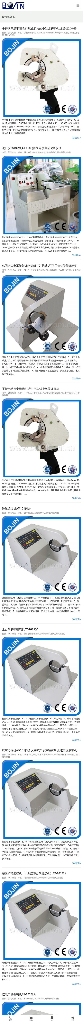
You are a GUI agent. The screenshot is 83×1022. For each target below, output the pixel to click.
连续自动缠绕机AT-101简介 (19, 994)
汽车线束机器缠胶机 (51, 393)
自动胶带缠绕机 (58, 634)
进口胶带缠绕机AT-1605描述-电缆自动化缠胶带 (31, 148)
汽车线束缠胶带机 (45, 754)
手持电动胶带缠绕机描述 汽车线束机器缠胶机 (30, 388)
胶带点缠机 (59, 754)
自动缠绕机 (39, 998)
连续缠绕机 (39, 513)
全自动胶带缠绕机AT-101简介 (20, 629)
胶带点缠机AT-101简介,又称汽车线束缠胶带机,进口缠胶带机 (39, 750)
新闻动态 (12, 32)
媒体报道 (12, 393)
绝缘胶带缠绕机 (39, 152)
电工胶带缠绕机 (65, 270)
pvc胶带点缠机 (30, 754)
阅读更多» (76, 138)
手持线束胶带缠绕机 (45, 32)
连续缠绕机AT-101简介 (16, 508)
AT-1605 (27, 152)
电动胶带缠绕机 (68, 393)
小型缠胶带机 (30, 32)
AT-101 (27, 270)
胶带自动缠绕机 (56, 878)
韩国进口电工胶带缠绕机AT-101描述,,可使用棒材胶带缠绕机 (39, 265)
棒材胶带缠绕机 (37, 270)
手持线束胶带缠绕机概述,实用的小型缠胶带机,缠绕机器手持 (39, 28)
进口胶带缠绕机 (64, 152)
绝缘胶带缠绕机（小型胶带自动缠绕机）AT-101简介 (34, 873)
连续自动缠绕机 (52, 513)
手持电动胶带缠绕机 (33, 393)
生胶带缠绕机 (51, 270)
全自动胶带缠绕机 (32, 634)
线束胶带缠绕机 (62, 32)
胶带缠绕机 (10, 35)
